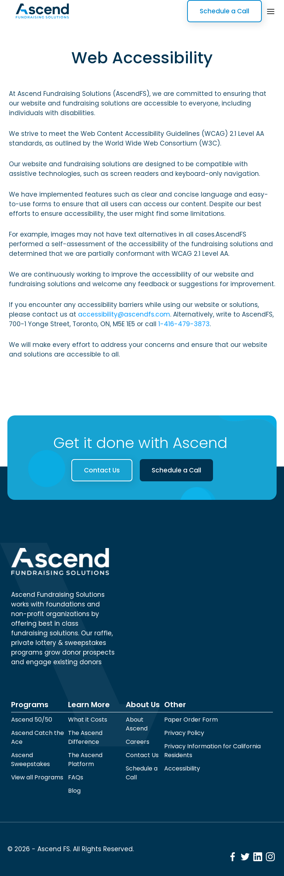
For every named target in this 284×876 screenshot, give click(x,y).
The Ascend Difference (85, 737)
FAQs (75, 777)
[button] (270, 11)
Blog (74, 790)
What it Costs (87, 719)
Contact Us (102, 470)
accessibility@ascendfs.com (124, 314)
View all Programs (37, 777)
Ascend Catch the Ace (37, 737)
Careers (137, 742)
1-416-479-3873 (184, 324)
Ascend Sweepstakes (30, 759)
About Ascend (137, 724)
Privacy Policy (184, 733)
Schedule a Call (224, 11)
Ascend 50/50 (31, 719)
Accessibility (182, 768)
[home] (42, 11)
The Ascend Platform (85, 759)
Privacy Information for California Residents (212, 750)
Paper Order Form (191, 719)
